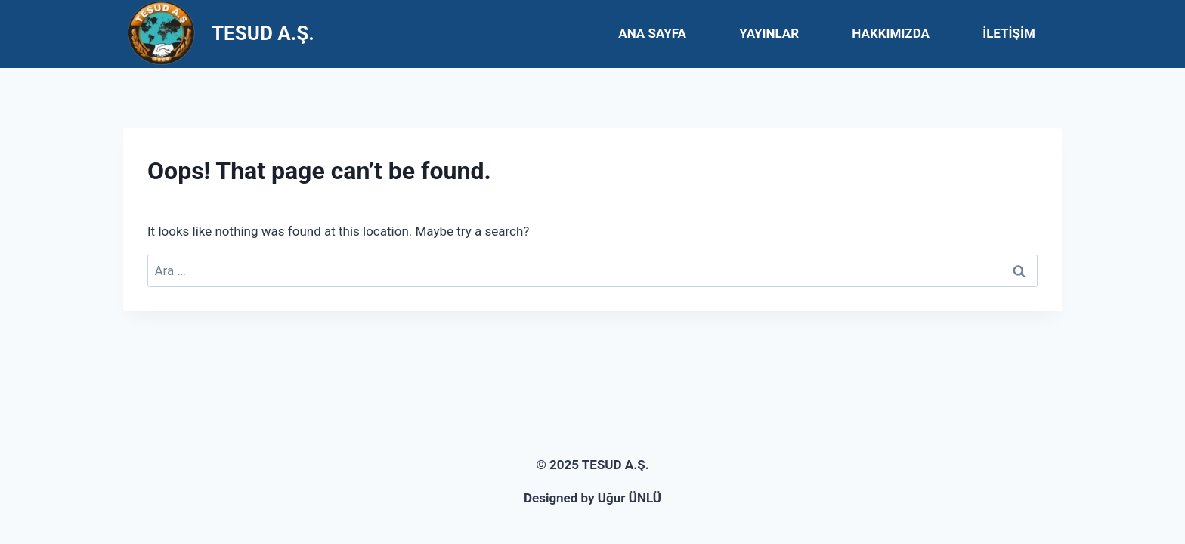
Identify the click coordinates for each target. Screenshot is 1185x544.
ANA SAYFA (652, 33)
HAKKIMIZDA (891, 33)
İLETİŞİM (1008, 33)
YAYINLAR (769, 33)
